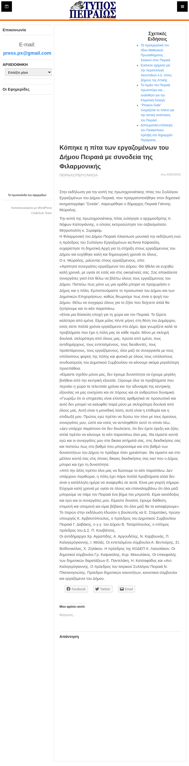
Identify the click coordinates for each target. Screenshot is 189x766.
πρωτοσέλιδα (19, 195)
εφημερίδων (39, 195)
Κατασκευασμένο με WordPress (31, 207)
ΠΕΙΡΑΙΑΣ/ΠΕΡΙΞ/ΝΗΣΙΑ (78, 175)
